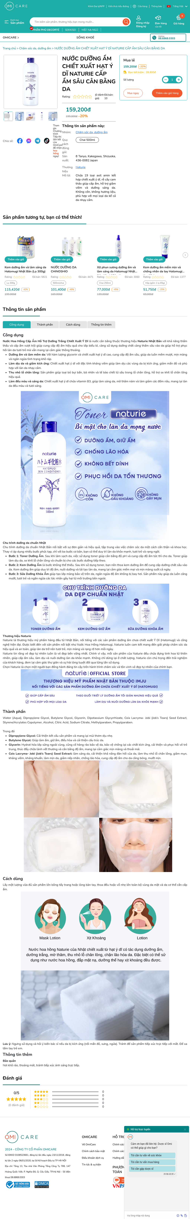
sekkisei (70, 30)
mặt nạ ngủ (90, 30)
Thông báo (156, 6)
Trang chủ (9, 48)
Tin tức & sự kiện (91, 1164)
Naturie (81, 167)
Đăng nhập (142, 23)
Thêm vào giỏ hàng (167, 93)
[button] (177, 6)
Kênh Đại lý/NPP (96, 6)
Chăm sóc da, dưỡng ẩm (35, 48)
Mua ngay (133, 93)
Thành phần (45, 325)
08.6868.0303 (166, 38)
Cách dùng (73, 325)
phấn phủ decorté (45, 30)
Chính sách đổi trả (123, 1151)
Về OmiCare (89, 1144)
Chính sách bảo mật (93, 1151)
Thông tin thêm (101, 325)
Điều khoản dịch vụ (93, 1158)
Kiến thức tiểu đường (118, 6)
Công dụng (16, 325)
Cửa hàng (140, 6)
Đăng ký (141, 26)
